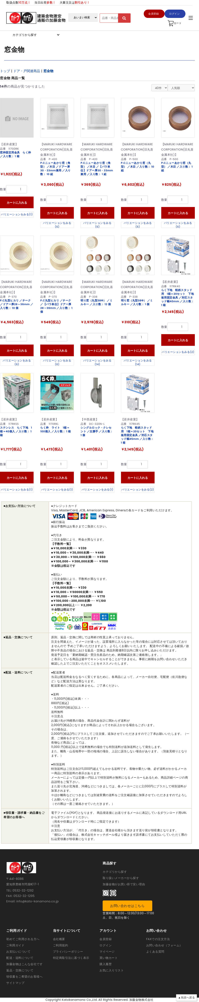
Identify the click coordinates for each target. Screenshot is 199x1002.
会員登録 (106, 939)
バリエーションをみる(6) (57, 225)
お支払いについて (18, 951)
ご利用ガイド (15, 945)
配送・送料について (20, 958)
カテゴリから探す (115, 872)
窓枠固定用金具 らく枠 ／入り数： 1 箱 (15, 154)
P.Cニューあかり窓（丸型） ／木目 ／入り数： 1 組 (177, 166)
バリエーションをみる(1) (17, 214)
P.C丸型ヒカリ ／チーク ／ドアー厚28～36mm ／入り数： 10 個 (16, 304)
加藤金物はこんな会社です (24, 964)
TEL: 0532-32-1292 (20, 890)
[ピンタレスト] (113, 893)
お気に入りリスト (112, 970)
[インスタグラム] (106, 893)
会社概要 (59, 939)
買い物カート (109, 958)
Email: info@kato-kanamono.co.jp (32, 901)
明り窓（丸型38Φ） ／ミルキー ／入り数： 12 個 (96, 302)
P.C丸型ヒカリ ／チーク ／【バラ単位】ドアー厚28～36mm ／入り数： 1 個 (56, 306)
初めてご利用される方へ (23, 939)
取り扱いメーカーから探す (121, 878)
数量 (3, 189)
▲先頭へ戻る (186, 997)
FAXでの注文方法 (158, 939)
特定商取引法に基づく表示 (71, 958)
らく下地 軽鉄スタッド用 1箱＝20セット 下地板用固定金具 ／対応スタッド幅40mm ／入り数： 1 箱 (177, 297)
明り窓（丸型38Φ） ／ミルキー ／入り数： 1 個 (137, 302)
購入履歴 (106, 964)
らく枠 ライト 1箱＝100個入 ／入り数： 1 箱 (55, 429)
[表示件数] (159, 87)
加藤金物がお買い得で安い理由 (124, 884)
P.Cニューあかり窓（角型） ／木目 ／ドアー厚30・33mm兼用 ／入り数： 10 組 (55, 168)
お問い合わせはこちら (127, 905)
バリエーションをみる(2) (178, 352)
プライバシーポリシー (68, 951)
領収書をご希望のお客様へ (24, 976)
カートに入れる (17, 203)
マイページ (107, 951)
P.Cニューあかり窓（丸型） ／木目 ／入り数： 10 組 (137, 166)
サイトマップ (15, 983)
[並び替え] (181, 87)
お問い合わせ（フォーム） (164, 945)
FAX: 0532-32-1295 (20, 896)
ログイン (106, 945)
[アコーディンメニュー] (191, 18)
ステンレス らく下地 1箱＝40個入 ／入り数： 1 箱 (16, 431)
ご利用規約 (60, 945)
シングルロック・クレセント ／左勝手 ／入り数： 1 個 (97, 431)
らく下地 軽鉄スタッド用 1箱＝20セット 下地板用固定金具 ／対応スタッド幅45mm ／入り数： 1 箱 (137, 435)
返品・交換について (20, 970)
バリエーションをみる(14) (97, 362)
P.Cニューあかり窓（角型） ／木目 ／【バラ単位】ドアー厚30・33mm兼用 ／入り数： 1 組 (97, 168)
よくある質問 (155, 951)
